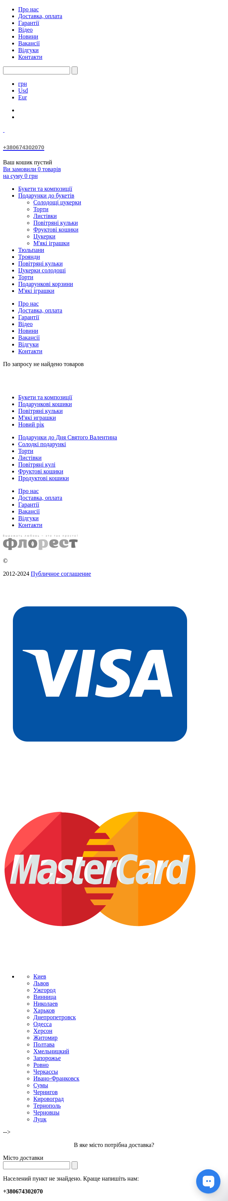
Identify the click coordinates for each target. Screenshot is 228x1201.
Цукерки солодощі (42, 270)
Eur (22, 97)
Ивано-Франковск (56, 1078)
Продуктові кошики (43, 478)
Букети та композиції (45, 188)
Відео (25, 29)
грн (22, 83)
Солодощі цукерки (57, 202)
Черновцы (46, 1112)
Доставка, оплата (40, 16)
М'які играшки (37, 417)
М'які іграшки (51, 243)
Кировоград (48, 1099)
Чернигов (45, 1092)
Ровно (41, 1065)
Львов (41, 983)
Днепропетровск (54, 1017)
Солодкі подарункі (42, 444)
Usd (23, 90)
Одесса (42, 1024)
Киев (39, 976)
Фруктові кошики (55, 229)
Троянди (29, 256)
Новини (28, 36)
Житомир (45, 1037)
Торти (40, 209)
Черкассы (45, 1071)
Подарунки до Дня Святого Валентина (67, 437)
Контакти (30, 57)
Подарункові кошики (45, 404)
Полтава (44, 1044)
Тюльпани (31, 250)
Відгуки (28, 50)
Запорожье (47, 1058)
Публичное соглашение (61, 573)
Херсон (42, 1031)
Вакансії (29, 43)
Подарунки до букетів (46, 195)
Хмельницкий (51, 1051)
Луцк (40, 1119)
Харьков (44, 1010)
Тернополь (47, 1105)
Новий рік (31, 424)
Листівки (45, 216)
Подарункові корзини (45, 284)
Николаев (45, 1003)
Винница (44, 997)
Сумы (40, 1085)
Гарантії (28, 23)
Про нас (28, 9)
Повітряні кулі (36, 464)
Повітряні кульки (55, 222)
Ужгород (44, 990)
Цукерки (44, 236)
